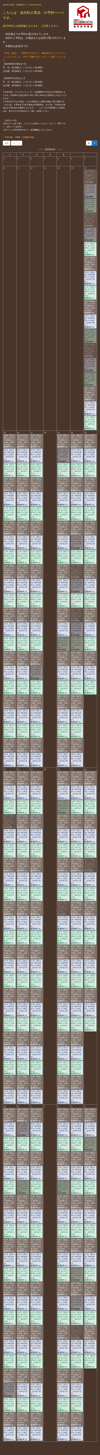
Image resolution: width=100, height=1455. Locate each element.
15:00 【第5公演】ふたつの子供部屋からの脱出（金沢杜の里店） (90, 350)
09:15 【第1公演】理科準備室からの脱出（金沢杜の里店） (90, 191)
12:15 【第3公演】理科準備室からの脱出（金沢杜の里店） (90, 278)
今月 (7, 143)
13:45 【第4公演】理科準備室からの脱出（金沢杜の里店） (90, 321)
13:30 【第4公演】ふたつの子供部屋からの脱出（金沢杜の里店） (90, 307)
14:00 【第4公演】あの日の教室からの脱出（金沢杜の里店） (90, 336)
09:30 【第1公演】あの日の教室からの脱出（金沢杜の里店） (90, 205)
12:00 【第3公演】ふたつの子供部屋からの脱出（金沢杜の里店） (90, 263)
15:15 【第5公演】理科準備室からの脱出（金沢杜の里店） (90, 365)
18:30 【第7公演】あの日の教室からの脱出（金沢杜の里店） (9, 731)
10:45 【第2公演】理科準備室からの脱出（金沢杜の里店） (90, 234)
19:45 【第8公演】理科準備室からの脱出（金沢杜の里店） (9, 760)
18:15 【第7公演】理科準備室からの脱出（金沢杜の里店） (9, 716)
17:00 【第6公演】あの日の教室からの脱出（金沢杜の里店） (90, 423)
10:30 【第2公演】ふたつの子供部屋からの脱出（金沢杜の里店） (90, 220)
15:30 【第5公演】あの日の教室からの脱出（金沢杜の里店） (90, 379)
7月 (59, 149)
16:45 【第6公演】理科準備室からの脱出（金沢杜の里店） (90, 408)
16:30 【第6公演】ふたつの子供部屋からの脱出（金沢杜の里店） (90, 394)
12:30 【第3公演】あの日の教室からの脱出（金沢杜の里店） (90, 292)
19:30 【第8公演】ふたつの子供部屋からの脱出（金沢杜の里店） (9, 745)
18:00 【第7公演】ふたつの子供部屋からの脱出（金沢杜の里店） (9, 702)
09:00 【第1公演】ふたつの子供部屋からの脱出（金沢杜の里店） (90, 176)
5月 (40, 149)
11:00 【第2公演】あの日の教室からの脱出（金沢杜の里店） (90, 249)
